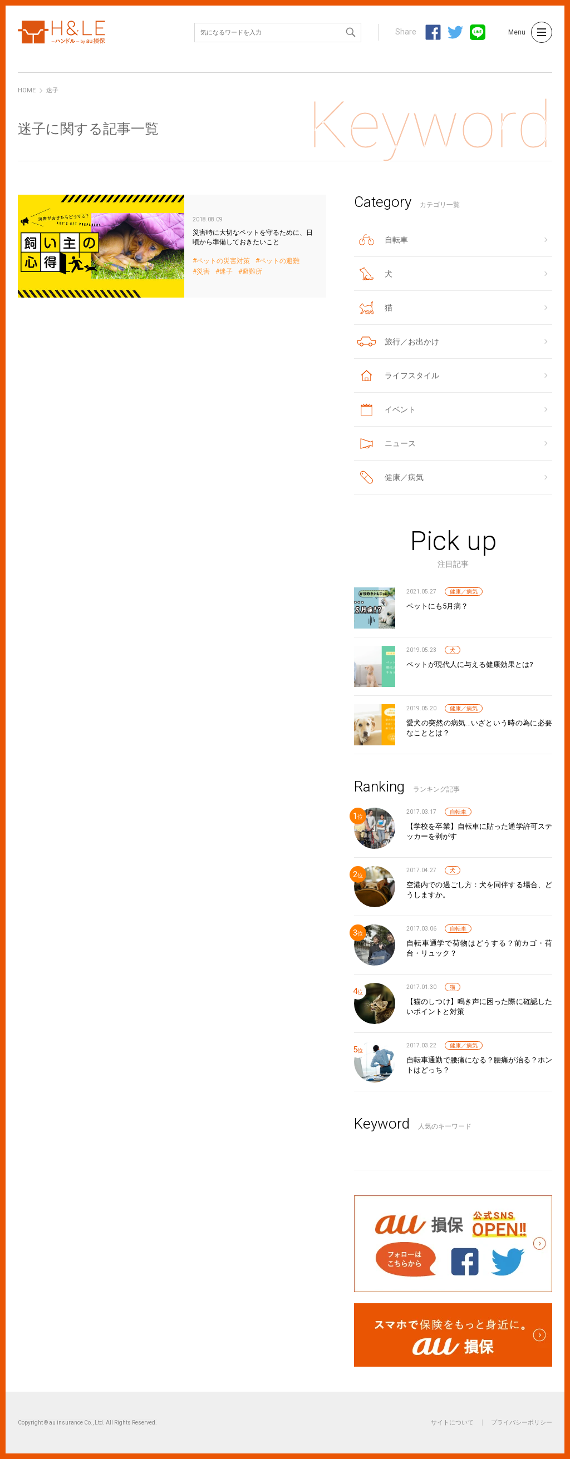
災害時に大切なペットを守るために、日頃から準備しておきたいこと (172, 246)
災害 (203, 271)
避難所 (252, 271)
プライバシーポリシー (521, 1423)
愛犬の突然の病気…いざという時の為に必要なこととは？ (479, 728)
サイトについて (452, 1423)
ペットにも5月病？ (437, 606)
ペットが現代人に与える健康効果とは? (469, 664)
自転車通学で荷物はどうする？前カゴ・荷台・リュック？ (479, 948)
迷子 (226, 271)
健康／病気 (464, 591)
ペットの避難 (279, 261)
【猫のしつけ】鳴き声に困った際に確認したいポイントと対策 (479, 1006)
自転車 (458, 812)
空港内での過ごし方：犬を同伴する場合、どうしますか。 (479, 890)
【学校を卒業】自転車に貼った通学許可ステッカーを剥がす (479, 831)
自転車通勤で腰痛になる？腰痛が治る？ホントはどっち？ (479, 1065)
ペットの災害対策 (223, 261)
